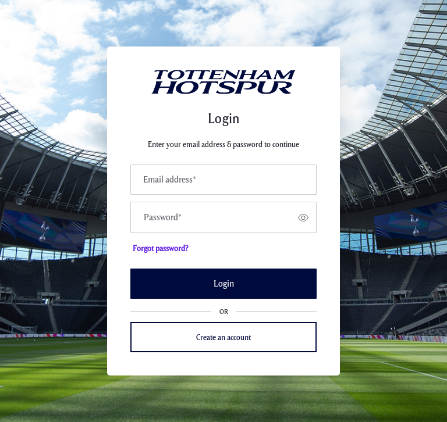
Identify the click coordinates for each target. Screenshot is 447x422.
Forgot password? (160, 248)
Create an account (223, 337)
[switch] (303, 217)
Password (163, 217)
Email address (169, 179)
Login (224, 283)
